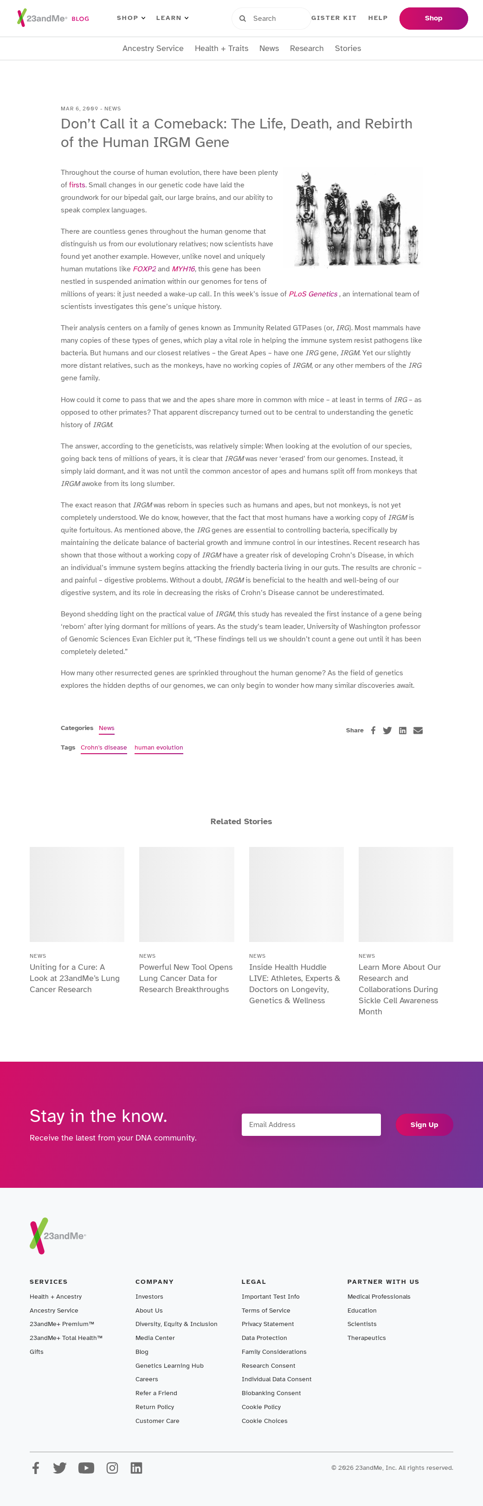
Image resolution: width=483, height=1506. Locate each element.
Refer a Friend (156, 1393)
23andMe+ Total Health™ (66, 1338)
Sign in (274, 18)
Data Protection (264, 1338)
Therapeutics (367, 1338)
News (269, 48)
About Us (149, 1310)
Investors (149, 1297)
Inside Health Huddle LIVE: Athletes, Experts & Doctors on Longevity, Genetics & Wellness (295, 984)
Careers (146, 1379)
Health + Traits (221, 48)
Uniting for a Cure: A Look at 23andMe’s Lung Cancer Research (75, 978)
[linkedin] (403, 730)
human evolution (159, 747)
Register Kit (329, 18)
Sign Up (424, 1124)
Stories (348, 48)
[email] (418, 730)
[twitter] (387, 730)
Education (362, 1310)
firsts (77, 185)
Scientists (362, 1324)
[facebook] (373, 730)
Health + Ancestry (56, 1297)
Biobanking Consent (271, 1393)
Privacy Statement (268, 1324)
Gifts (37, 1352)
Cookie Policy (261, 1407)
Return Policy (154, 1407)
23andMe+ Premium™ (62, 1324)
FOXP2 (144, 269)
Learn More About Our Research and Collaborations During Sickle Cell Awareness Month (400, 989)
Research (307, 48)
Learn (172, 18)
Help (378, 18)
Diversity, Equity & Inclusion (176, 1324)
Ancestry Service (153, 48)
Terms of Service (266, 1310)
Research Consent (269, 1366)
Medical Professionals (379, 1297)
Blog (141, 1352)
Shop (131, 18)
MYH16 (183, 269)
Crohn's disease (104, 747)
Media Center (155, 1338)
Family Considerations (274, 1352)
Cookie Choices (265, 1421)
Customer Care (157, 1421)
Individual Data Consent (277, 1379)
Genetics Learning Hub (169, 1366)
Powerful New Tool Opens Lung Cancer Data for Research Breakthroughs (185, 978)
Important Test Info (271, 1297)
